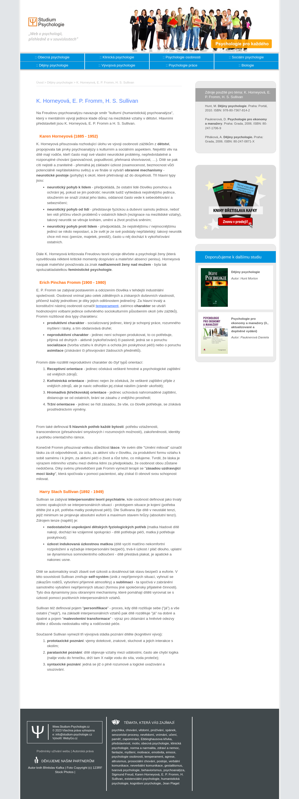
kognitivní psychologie (145, 783)
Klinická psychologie (118, 57)
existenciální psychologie (142, 778)
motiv (135, 743)
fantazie (117, 752)
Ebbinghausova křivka (156, 739)
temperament (107, 306)
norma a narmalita (143, 748)
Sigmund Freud (122, 774)
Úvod (40, 82)
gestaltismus (173, 765)
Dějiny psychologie (53, 65)
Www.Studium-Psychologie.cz (71, 726)
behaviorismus (151, 770)
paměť (116, 739)
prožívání (157, 730)
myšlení (130, 752)
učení (173, 734)
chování (131, 730)
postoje (162, 761)
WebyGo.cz (70, 738)
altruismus (119, 761)
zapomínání (131, 739)
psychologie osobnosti (127, 756)
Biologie (248, 65)
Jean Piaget (171, 783)
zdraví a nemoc (168, 748)
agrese (169, 756)
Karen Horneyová (147, 774)
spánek (170, 730)
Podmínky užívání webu (53, 751)
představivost (121, 743)
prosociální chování (141, 761)
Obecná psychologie (54, 57)
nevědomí (147, 734)
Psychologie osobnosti (183, 57)
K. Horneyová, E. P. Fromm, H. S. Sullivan (105, 82)
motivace (143, 752)
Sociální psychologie (248, 57)
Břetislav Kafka (53, 767)
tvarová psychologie (125, 770)
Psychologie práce (183, 65)
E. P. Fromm (169, 774)
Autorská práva (83, 751)
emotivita (158, 752)
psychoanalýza (173, 770)
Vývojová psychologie (118, 65)
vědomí (144, 730)
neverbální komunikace (146, 765)
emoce (170, 752)
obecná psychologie (155, 743)
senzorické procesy (125, 734)
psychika (118, 730)
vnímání (161, 734)
